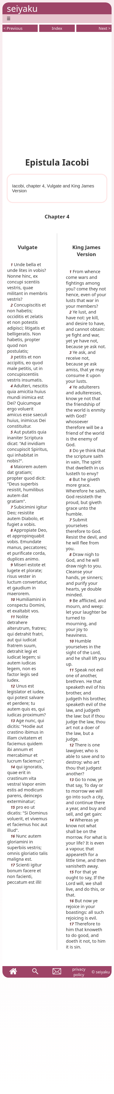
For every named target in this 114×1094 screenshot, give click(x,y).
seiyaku (22, 8)
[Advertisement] (57, 93)
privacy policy (78, 971)
